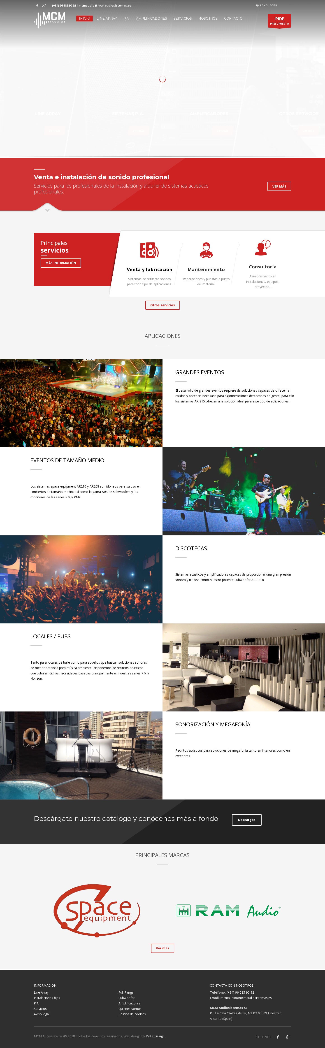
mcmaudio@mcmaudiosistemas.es (105, 5)
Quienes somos (130, 1008)
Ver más (54, 131)
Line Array (107, 18)
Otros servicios (162, 305)
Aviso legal (41, 1014)
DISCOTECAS (191, 548)
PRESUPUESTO (279, 22)
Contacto (233, 18)
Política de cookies (132, 1014)
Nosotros (208, 18)
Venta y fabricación (149, 269)
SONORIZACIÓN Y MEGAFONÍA (212, 724)
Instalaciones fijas (47, 998)
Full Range (126, 992)
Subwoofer (126, 998)
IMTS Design (155, 1036)
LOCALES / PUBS (50, 636)
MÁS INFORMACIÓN (61, 263)
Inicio (84, 18)
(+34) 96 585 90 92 (64, 5)
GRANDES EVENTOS (199, 372)
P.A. (126, 18)
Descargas (246, 820)
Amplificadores (151, 18)
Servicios (183, 18)
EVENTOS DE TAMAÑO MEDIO (67, 460)
